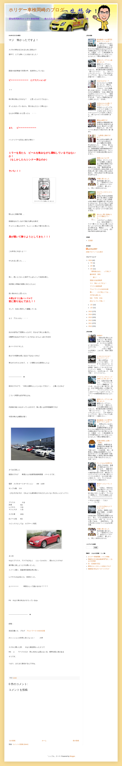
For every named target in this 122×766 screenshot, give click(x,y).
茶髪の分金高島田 (96, 280)
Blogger (72, 756)
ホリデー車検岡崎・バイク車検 (98, 557)
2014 (90, 314)
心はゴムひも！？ (103, 81)
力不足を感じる (95, 295)
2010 (90, 326)
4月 (91, 266)
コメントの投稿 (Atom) (20, 744)
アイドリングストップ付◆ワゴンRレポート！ (105, 378)
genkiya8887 (92, 249)
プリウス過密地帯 (96, 286)
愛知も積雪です (102, 120)
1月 (91, 308)
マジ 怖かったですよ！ (98, 283)
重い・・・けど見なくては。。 (100, 292)
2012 (90, 320)
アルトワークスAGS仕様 (36, 631)
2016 (90, 260)
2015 (90, 311)
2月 (91, 305)
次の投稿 (12, 740)
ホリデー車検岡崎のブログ (36, 9)
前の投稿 (76, 740)
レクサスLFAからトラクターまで (104, 507)
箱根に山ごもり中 (103, 158)
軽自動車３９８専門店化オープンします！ (104, 40)
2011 (90, 323)
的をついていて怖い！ (97, 301)
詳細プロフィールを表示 (94, 252)
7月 (91, 263)
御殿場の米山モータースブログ (98, 569)
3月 (91, 269)
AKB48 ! (100, 335)
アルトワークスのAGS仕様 (99, 289)
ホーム (44, 740)
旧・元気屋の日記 (95, 563)
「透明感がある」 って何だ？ (100, 271)
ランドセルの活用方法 (104, 463)
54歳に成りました (103, 178)
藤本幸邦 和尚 (95, 274)
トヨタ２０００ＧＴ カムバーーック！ (104, 357)
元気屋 (90, 240)
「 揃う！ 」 (95, 277)
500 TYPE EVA (96, 298)
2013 (90, 317)
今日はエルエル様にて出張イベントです (104, 104)
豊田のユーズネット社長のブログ (99, 566)
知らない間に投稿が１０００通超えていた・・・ (104, 216)
